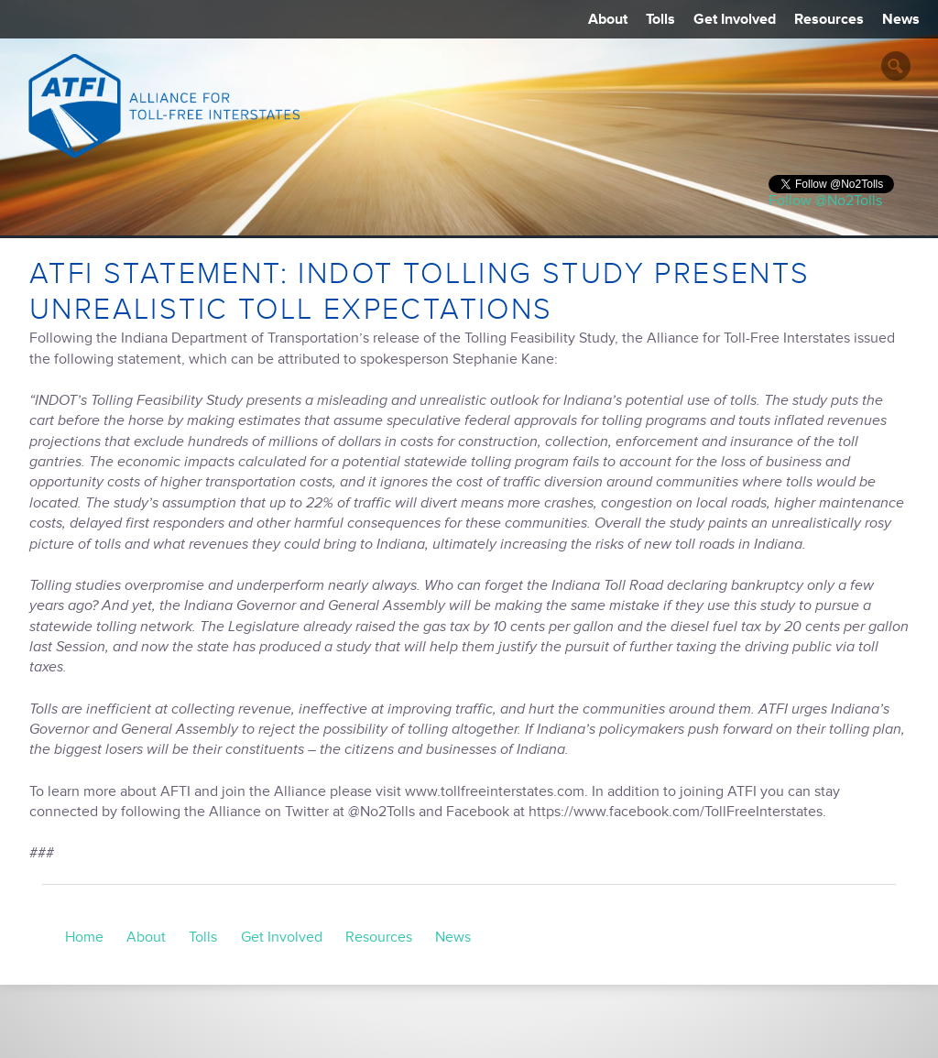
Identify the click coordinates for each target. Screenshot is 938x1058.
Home (84, 937)
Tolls (660, 19)
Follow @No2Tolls (825, 200)
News (901, 19)
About (607, 19)
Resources (829, 19)
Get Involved (734, 19)
